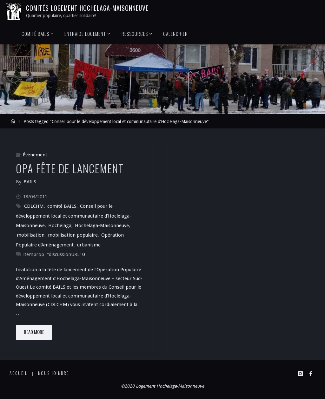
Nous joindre (53, 373)
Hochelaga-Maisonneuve (102, 225)
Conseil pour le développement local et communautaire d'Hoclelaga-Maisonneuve (73, 215)
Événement (35, 155)
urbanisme (89, 245)
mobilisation (30, 235)
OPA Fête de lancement (70, 168)
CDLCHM (34, 206)
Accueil (18, 373)
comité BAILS (61, 206)
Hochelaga (59, 225)
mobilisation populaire (73, 235)
